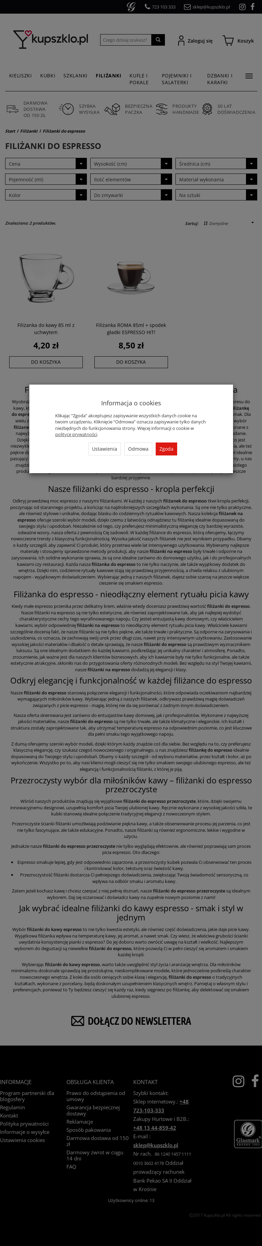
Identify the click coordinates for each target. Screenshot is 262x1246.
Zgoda (166, 449)
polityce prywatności (76, 434)
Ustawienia (104, 449)
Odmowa (138, 449)
